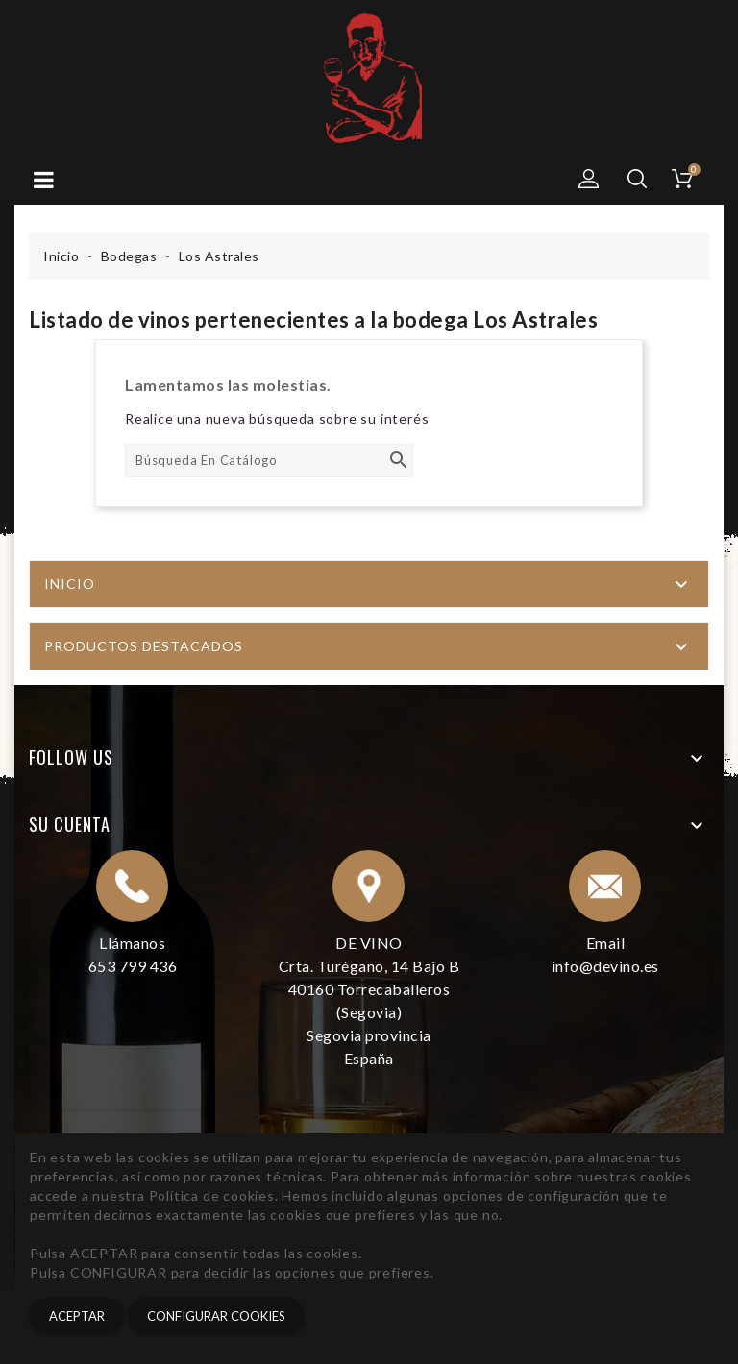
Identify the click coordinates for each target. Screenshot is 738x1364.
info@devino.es (605, 966)
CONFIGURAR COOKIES (216, 1316)
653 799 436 (133, 966)
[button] (589, 178)
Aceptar (77, 1316)
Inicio (69, 583)
